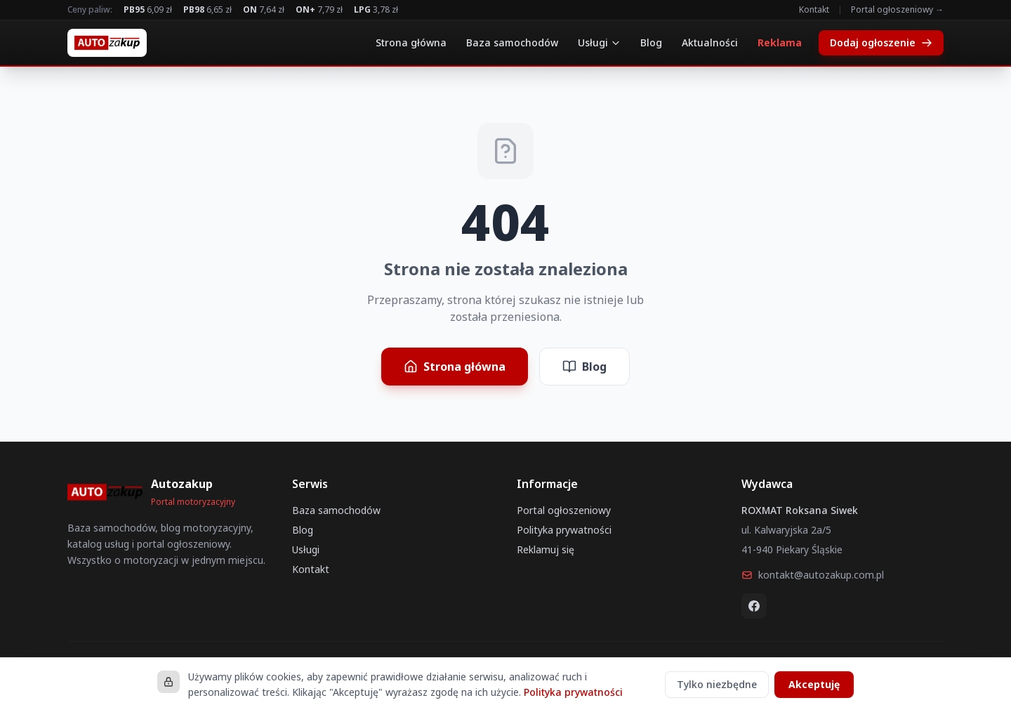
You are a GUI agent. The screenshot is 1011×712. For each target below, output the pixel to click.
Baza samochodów (512, 42)
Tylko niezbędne (717, 684)
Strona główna (411, 42)
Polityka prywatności (564, 529)
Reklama (780, 42)
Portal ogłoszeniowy (564, 510)
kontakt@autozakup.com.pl (812, 574)
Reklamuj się (545, 549)
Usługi (599, 42)
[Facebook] (754, 606)
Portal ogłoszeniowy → (897, 9)
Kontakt (814, 9)
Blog (651, 42)
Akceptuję (814, 684)
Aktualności (710, 42)
